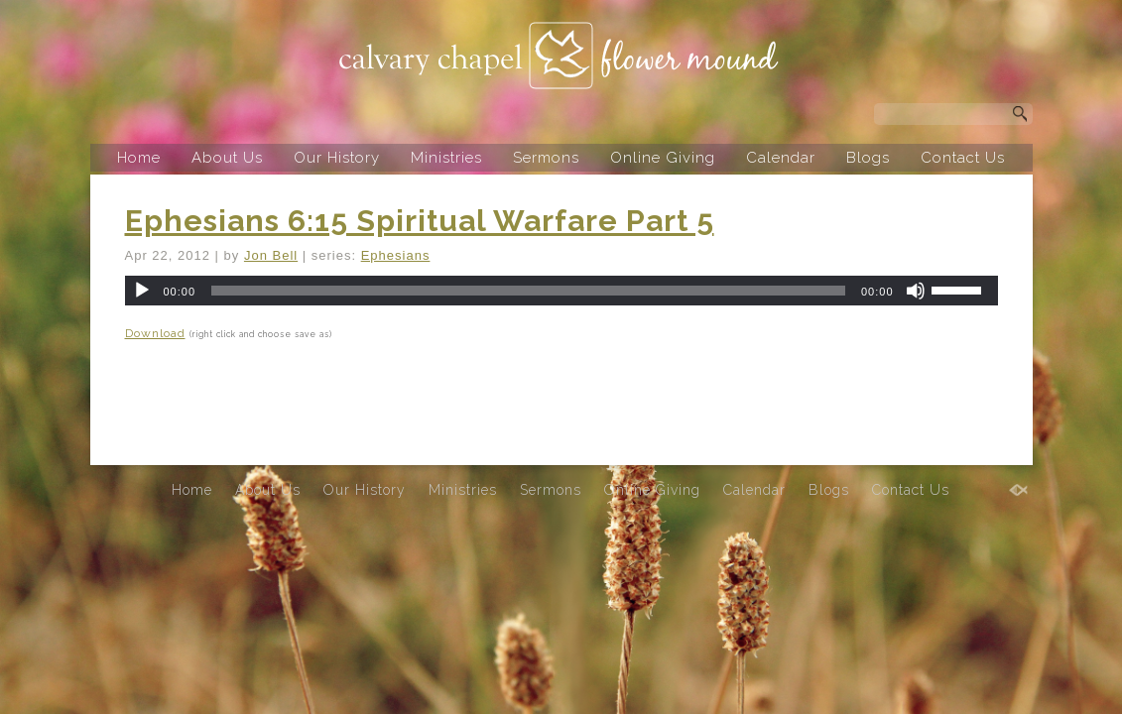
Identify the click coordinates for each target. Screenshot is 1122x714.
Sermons (546, 158)
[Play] (142, 290)
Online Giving (662, 158)
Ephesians (396, 255)
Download (155, 333)
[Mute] (916, 290)
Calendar (780, 158)
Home (139, 158)
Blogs (868, 158)
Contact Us (963, 158)
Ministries (446, 158)
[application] (561, 290)
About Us (227, 158)
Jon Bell (271, 255)
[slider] (528, 291)
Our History (337, 158)
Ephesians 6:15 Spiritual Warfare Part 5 (419, 220)
